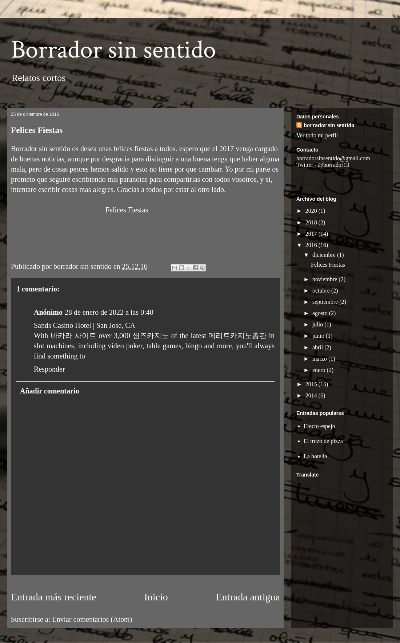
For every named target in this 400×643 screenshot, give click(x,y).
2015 (312, 384)
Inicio (156, 597)
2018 (312, 222)
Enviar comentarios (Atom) (92, 619)
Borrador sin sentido (113, 50)
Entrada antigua (248, 597)
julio (318, 324)
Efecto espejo (319, 426)
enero (319, 370)
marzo (320, 359)
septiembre (325, 302)
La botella (315, 456)
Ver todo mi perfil (317, 135)
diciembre (324, 255)
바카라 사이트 (73, 336)
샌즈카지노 (150, 336)
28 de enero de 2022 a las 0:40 (109, 312)
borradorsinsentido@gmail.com (333, 158)
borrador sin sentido (329, 125)
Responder (49, 369)
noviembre (325, 279)
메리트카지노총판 (237, 336)
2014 (312, 395)
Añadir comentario (49, 391)
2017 (312, 234)
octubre (321, 290)
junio (319, 336)
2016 (312, 245)
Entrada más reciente (53, 597)
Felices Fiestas (328, 265)
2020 (312, 211)
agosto (320, 313)
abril (318, 347)
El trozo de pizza (323, 441)
